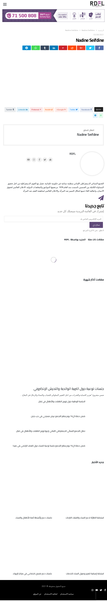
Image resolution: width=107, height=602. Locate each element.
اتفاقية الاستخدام (50, 596)
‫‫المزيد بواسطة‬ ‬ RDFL (75, 241)
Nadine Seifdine (71, 30)
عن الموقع (37, 596)
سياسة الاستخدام (67, 596)
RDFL (73, 155)
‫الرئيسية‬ (101, 30)
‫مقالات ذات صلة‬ (96, 241)
